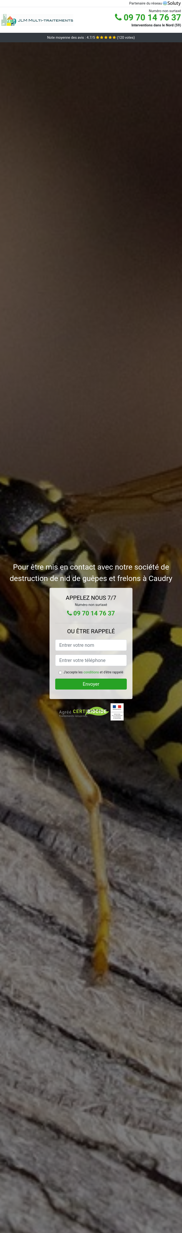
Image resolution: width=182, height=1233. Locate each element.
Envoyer (91, 684)
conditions (91, 672)
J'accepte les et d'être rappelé (93, 672)
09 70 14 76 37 (148, 18)
